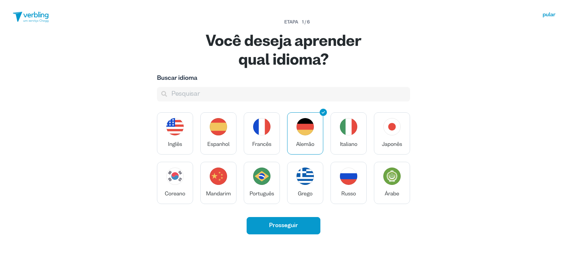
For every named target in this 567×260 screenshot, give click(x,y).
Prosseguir (283, 225)
